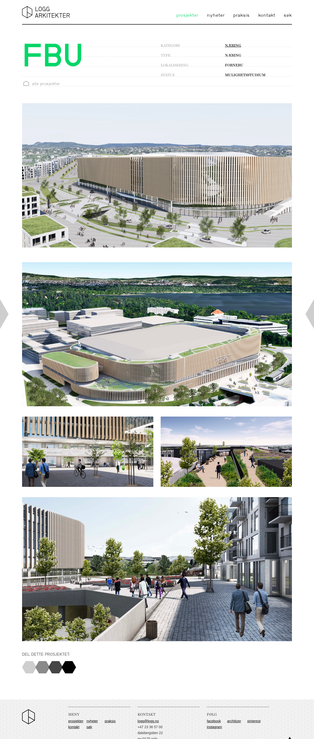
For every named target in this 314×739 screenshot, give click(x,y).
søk (288, 15)
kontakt (266, 15)
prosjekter (187, 15)
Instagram (214, 727)
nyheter (216, 15)
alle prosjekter (46, 84)
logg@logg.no (148, 721)
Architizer (234, 721)
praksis (241, 15)
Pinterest (254, 721)
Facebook (214, 721)
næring (233, 45)
